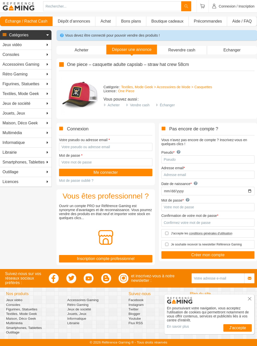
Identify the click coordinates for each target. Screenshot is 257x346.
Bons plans (131, 21)
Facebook (136, 300)
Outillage (13, 332)
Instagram (136, 305)
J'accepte (237, 328)
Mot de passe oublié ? (76, 181)
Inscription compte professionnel (105, 258)
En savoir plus (178, 326)
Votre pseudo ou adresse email (83, 140)
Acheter (114, 105)
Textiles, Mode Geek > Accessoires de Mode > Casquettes (166, 87)
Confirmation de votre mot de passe (189, 216)
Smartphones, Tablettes (24, 328)
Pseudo (167, 152)
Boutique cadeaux (167, 21)
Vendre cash (140, 105)
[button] (25, 35)
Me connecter (105, 172)
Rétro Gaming (78, 305)
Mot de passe (69, 155)
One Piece (126, 91)
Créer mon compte (208, 255)
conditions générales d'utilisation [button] (210, 233)
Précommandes (208, 21)
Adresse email (172, 168)
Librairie (73, 323)
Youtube (134, 318)
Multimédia (14, 323)
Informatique (76, 318)
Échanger (167, 105)
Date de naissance (175, 184)
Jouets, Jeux (76, 314)
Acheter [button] (81, 50)
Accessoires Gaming (83, 300)
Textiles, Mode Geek (21, 314)
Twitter (133, 309)
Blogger (134, 314)
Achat (105, 21)
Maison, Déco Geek (21, 318)
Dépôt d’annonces (74, 21)
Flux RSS (135, 323)
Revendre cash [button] (181, 50)
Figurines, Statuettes (21, 309)
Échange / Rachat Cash (26, 21)
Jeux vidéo (14, 300)
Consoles (13, 305)
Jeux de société (79, 309)
